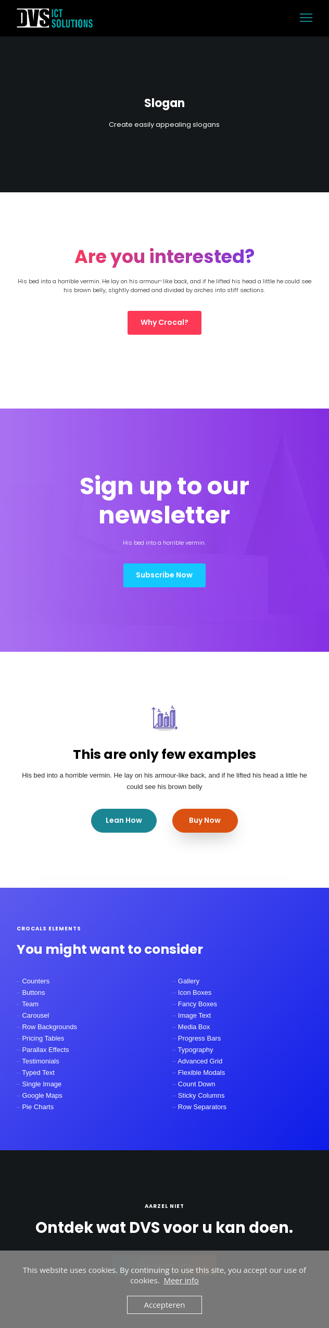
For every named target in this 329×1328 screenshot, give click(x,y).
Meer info (180, 1280)
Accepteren (164, 1304)
